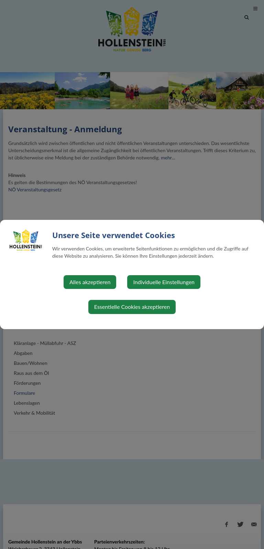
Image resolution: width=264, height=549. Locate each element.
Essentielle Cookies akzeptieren (132, 306)
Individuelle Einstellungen (164, 282)
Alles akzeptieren (89, 282)
